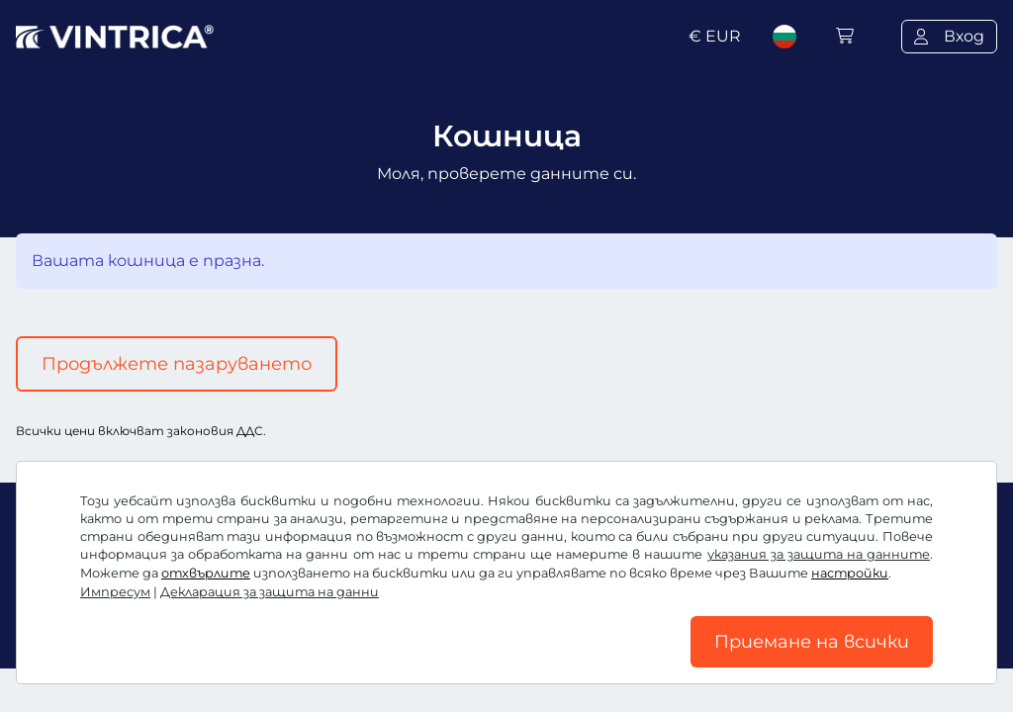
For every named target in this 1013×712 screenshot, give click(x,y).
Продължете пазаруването (177, 364)
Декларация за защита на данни (269, 591)
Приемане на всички (811, 642)
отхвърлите (205, 573)
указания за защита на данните (818, 554)
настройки (849, 573)
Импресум (115, 591)
